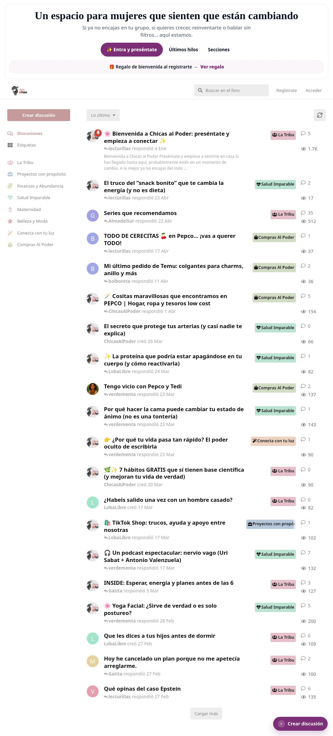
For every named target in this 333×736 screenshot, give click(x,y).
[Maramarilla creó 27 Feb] (93, 661)
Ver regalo (212, 67)
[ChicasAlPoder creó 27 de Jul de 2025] (93, 608)
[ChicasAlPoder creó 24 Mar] (93, 359)
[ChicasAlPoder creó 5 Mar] (93, 555)
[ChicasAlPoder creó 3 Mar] (93, 585)
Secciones (219, 50)
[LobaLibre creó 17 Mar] (93, 502)
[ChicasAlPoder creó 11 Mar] (93, 525)
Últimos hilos (183, 50)
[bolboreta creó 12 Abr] (93, 238)
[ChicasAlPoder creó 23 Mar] (93, 442)
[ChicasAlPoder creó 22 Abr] (93, 186)
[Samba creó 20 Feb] (93, 389)
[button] (300, 724)
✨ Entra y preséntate (132, 49)
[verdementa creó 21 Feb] (93, 691)
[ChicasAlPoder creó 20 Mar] (93, 472)
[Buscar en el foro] (231, 90)
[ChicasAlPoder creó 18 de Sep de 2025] (93, 136)
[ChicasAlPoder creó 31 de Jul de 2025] (93, 299)
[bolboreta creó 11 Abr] (93, 269)
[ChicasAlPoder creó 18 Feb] (93, 412)
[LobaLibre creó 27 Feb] (93, 638)
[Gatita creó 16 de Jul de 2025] (93, 216)
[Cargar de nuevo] (320, 115)
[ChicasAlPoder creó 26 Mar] (93, 329)
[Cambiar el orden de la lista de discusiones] (103, 115)
